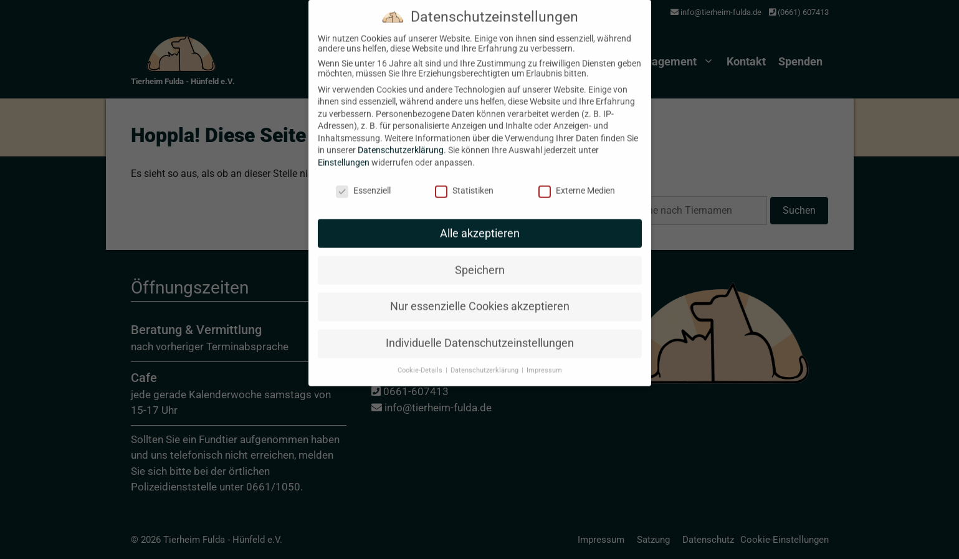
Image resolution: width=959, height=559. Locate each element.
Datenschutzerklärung (401, 140)
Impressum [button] (544, 359)
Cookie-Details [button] (421, 359)
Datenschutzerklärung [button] (485, 359)
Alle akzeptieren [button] (480, 222)
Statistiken (464, 179)
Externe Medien (576, 179)
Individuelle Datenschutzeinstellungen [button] (480, 332)
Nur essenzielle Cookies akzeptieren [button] (480, 296)
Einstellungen (344, 151)
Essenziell (363, 179)
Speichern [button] (480, 259)
